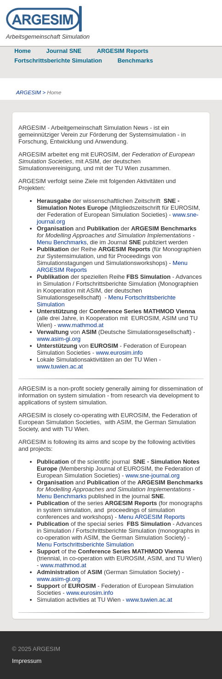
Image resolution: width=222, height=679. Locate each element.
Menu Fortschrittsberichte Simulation (85, 544)
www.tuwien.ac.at (60, 366)
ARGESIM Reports (122, 50)
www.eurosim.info (119, 352)
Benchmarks (135, 60)
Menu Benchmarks (61, 242)
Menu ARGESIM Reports (152, 516)
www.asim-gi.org (58, 338)
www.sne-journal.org (152, 475)
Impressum (26, 660)
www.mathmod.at (81, 325)
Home (22, 50)
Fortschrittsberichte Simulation (58, 60)
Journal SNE (63, 50)
